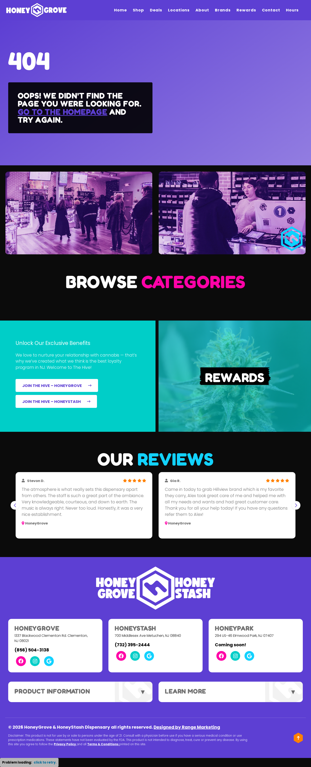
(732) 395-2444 (132, 645)
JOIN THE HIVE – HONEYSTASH (56, 401)
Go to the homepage (62, 112)
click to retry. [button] (45, 762)
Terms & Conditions (103, 744)
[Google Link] (49, 661)
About (202, 10)
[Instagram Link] (35, 661)
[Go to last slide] (15, 505)
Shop (138, 10)
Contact (271, 10)
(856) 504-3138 (31, 650)
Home (120, 10)
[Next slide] (296, 505)
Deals (156, 10)
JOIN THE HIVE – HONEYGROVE (57, 385)
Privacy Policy (65, 744)
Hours (292, 10)
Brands (223, 10)
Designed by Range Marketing (187, 727)
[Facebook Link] (21, 661)
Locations (179, 10)
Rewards (246, 10)
